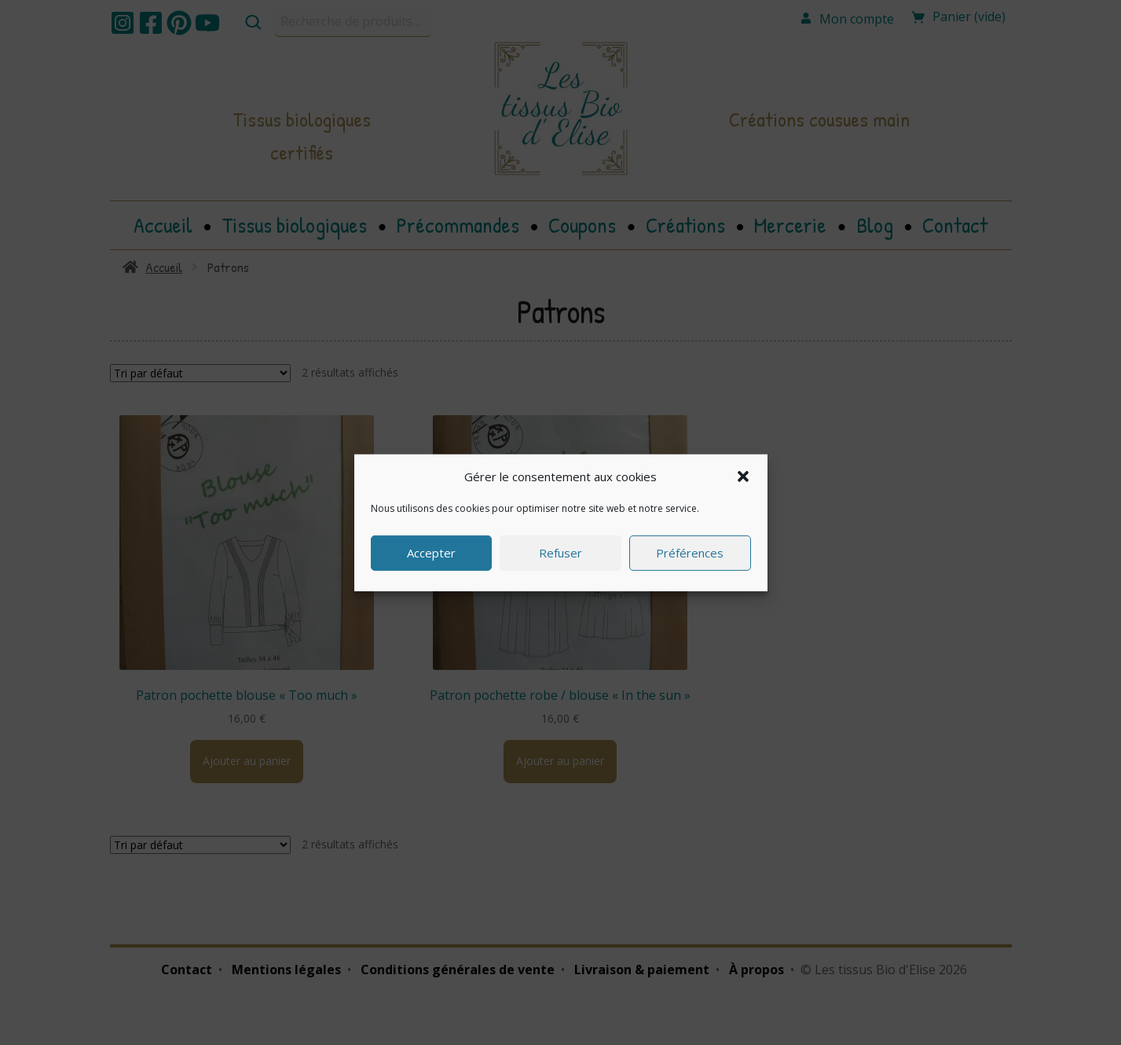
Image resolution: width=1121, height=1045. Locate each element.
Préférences (690, 553)
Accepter (431, 553)
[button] (743, 476)
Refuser (560, 553)
